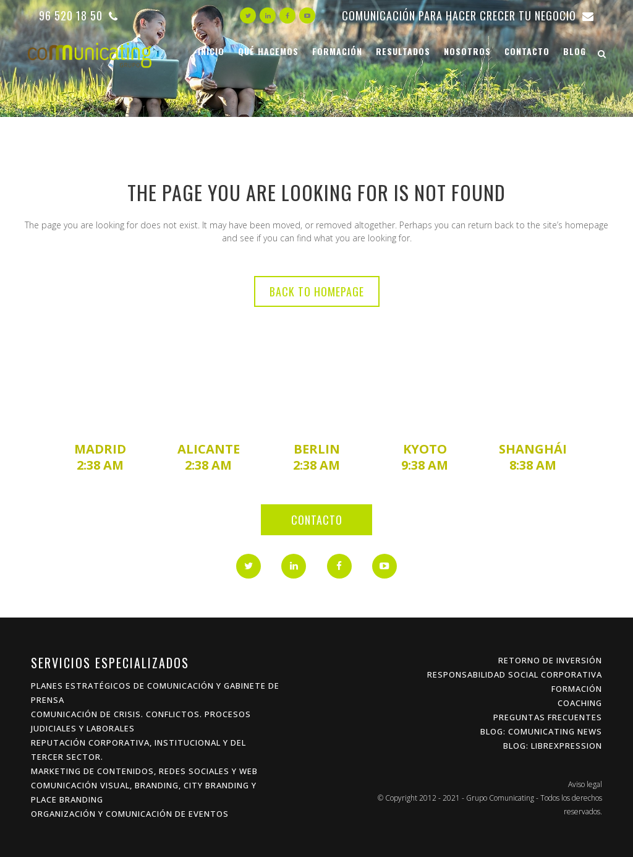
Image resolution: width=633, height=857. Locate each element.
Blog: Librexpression (552, 745)
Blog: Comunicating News (541, 731)
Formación (576, 688)
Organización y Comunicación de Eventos (130, 813)
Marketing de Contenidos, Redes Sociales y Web (144, 771)
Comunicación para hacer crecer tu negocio (468, 15)
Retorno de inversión (550, 660)
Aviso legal (585, 784)
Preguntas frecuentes (547, 717)
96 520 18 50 (78, 15)
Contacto (316, 520)
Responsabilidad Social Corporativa (514, 674)
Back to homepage (317, 291)
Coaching (580, 702)
